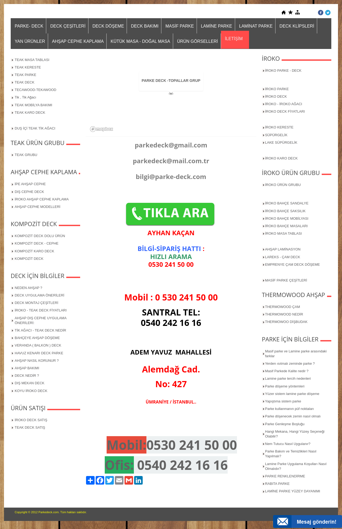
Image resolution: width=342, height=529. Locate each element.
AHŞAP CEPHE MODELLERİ (37, 207)
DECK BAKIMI (144, 26)
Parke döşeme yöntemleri (284, 386)
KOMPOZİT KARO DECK (34, 251)
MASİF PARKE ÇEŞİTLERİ (286, 280)
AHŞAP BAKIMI (27, 368)
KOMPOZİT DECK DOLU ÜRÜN (40, 236)
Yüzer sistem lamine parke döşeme (292, 394)
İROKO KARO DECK (281, 158)
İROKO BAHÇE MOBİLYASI (286, 218)
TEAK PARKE (25, 75)
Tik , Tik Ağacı (25, 97)
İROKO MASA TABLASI (283, 233)
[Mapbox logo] (101, 129)
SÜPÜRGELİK (276, 135)
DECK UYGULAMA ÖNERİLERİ (39, 295)
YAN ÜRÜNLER (30, 41)
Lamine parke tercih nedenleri (288, 378)
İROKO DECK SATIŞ (31, 420)
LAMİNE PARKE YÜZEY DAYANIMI (292, 491)
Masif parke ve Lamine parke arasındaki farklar (296, 353)
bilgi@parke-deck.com (171, 176)
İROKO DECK (276, 96)
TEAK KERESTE (28, 67)
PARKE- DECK (29, 26)
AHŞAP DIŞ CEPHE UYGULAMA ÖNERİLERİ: (41, 320)
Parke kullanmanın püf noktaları (289, 409)
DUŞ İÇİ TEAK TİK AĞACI (35, 128)
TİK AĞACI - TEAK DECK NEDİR (40, 330)
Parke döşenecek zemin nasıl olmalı (293, 416)
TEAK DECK (24, 82)
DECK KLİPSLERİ (296, 26)
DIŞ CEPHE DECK (29, 192)
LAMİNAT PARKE (256, 26)
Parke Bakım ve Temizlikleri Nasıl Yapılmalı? (290, 453)
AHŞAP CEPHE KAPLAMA (78, 41)
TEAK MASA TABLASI (32, 60)
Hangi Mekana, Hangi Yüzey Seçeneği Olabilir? (294, 433)
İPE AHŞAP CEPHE (30, 184)
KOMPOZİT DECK (29, 259)
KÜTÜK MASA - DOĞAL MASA (140, 41)
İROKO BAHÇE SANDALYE (286, 203)
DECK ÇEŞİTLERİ (68, 26)
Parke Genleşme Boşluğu (284, 424)
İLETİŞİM (234, 38)
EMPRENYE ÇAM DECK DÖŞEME (292, 264)
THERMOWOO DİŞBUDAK (286, 322)
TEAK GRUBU (26, 155)
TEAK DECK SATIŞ (30, 427)
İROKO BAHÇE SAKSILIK (285, 211)
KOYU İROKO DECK (31, 391)
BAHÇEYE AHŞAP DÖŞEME (37, 338)
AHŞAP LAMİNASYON (283, 249)
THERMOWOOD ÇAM (282, 307)
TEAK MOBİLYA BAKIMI (33, 105)
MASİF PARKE (179, 26)
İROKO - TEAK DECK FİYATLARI (41, 310)
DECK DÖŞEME (108, 26)
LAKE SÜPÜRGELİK (281, 142)
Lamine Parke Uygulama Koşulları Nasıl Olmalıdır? (296, 466)
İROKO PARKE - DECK (283, 70)
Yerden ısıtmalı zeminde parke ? (290, 363)
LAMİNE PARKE (216, 26)
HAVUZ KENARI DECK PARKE (39, 353)
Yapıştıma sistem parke (283, 401)
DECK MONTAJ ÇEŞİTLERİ (36, 303)
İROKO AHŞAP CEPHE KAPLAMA (42, 199)
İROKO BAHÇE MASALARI (286, 226)
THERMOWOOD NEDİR (284, 314)
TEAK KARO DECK (30, 113)
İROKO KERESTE (279, 127)
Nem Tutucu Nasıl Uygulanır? (287, 444)
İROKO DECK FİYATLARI (285, 111)
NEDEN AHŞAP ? (28, 288)
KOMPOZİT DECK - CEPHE (37, 243)
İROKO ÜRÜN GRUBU (283, 185)
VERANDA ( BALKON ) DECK (38, 345)
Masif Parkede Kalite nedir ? (287, 371)
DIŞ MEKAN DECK (29, 383)
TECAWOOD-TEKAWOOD (35, 90)
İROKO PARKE (277, 89)
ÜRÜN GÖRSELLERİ (197, 41)
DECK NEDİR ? (27, 376)
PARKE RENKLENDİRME (285, 476)
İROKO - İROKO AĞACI (283, 104)
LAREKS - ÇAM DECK (282, 257)
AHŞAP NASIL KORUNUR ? (37, 361)
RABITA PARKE (277, 484)
